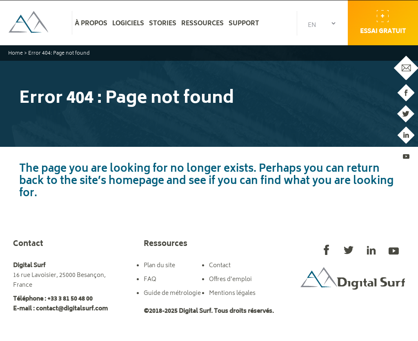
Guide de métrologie (172, 293)
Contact (220, 266)
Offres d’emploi (230, 280)
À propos (91, 24)
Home (15, 53)
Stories (162, 24)
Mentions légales (232, 293)
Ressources (202, 24)
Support (244, 24)
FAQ (150, 280)
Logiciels (128, 24)
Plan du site (159, 266)
